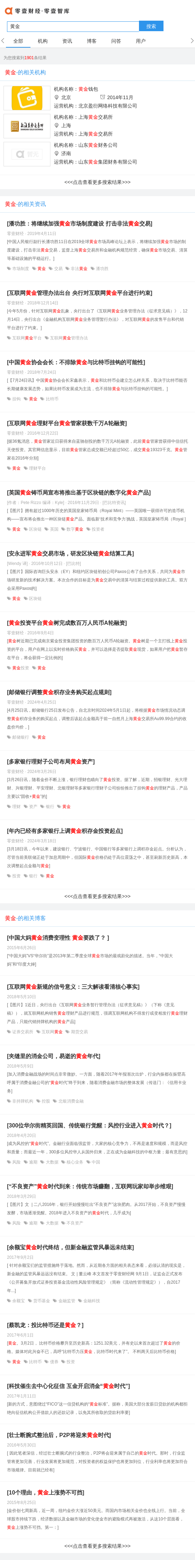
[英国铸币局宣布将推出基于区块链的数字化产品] (79, 493)
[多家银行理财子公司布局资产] (51, 762)
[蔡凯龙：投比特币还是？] (45, 1325)
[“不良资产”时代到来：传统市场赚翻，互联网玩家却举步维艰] (90, 1186)
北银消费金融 (70, 1101)
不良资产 (74, 1223)
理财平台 (37, 468)
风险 (16, 1162)
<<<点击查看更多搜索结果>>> (97, 182)
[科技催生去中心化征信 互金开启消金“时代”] (68, 1386)
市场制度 (20, 268)
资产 (33, 806)
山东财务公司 (98, 145)
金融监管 (66, 1300)
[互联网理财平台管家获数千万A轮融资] (67, 423)
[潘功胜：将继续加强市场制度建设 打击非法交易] (79, 224)
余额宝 (18, 1300)
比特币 (51, 398)
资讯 (67, 41)
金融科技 (91, 1300)
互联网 (52, 1031)
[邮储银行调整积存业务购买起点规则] (59, 692)
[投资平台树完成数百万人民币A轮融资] (67, 623)
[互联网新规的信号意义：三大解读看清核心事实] (73, 987)
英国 (54, 529)
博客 (92, 41)
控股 (46, 1101)
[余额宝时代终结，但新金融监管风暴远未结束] (70, 1247)
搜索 (151, 26)
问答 (116, 41)
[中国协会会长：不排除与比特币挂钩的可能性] (76, 362)
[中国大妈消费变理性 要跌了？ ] (58, 938)
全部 (18, 41)
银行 (49, 806)
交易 (58, 268)
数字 (75, 529)
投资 (20, 667)
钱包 (88, 89)
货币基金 (41, 1300)
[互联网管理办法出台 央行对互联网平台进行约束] (79, 293)
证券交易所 (23, 1031)
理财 (16, 806)
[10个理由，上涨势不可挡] (45, 1493)
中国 (95, 1162)
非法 (79, 268)
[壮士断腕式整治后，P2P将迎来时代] (59, 1435)
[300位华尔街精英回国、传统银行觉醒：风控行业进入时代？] (89, 1125)
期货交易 (79, 1031)
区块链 (35, 529)
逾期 (33, 1162)
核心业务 (75, 1162)
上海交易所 (95, 117)
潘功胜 (102, 268)
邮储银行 (20, 737)
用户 (141, 41)
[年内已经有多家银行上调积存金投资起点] (65, 831)
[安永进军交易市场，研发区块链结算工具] (70, 554)
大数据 (52, 1162)
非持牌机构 (23, 1101)
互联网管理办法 (68, 338)
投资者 (97, 529)
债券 (54, 1361)
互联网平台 (27, 338)
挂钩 (16, 398)
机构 (43, 41)
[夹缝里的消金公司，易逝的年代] (53, 1056)
